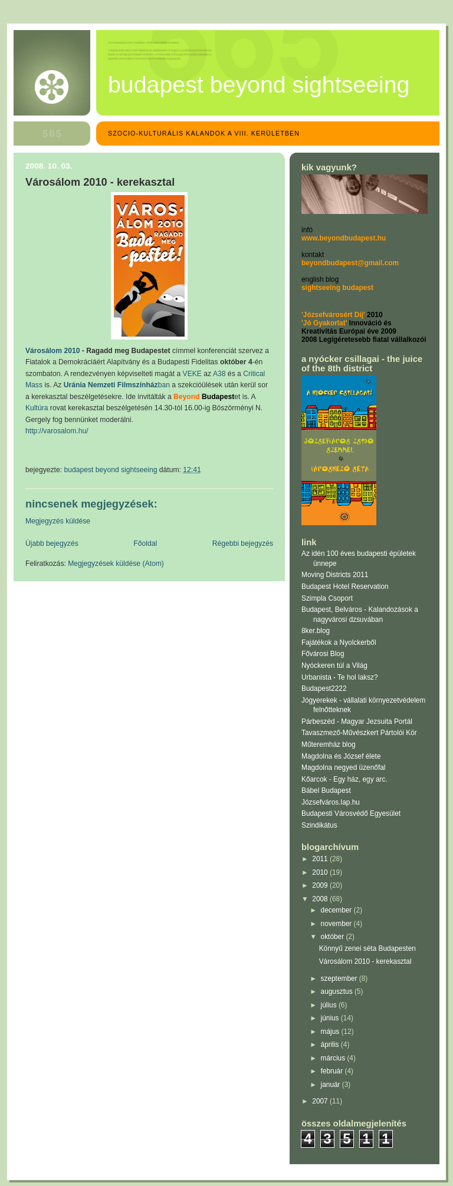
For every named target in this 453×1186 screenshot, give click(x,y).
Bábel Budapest (326, 790)
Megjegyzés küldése (57, 521)
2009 (321, 885)
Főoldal (145, 543)
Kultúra (36, 408)
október (333, 937)
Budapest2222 (324, 688)
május (331, 1031)
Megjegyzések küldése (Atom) (116, 563)
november (337, 924)
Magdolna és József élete (341, 756)
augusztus (337, 991)
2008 (321, 899)
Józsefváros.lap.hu (330, 802)
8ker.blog (315, 631)
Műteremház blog (328, 744)
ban (117, 385)
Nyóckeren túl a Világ (334, 665)
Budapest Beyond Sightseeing (258, 84)
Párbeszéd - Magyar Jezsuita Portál (356, 721)
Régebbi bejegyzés (242, 543)
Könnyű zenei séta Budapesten (367, 948)
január (331, 1084)
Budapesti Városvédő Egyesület (351, 813)
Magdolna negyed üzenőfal (343, 767)
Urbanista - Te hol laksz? (339, 677)
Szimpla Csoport (327, 598)
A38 (219, 374)
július (330, 1005)
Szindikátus (319, 825)
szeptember (340, 978)
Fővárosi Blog (322, 654)
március (334, 1058)
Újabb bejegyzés (51, 543)
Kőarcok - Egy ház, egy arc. (344, 779)
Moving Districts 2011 (334, 575)
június (331, 1018)
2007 (321, 1101)
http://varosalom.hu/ (56, 431)
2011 (321, 859)
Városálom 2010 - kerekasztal (365, 961)
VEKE (192, 374)
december (337, 910)
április (331, 1044)
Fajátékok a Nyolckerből (338, 642)
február (333, 1071)
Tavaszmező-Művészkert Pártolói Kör (359, 733)
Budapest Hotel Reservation (345, 586)
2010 (321, 872)
